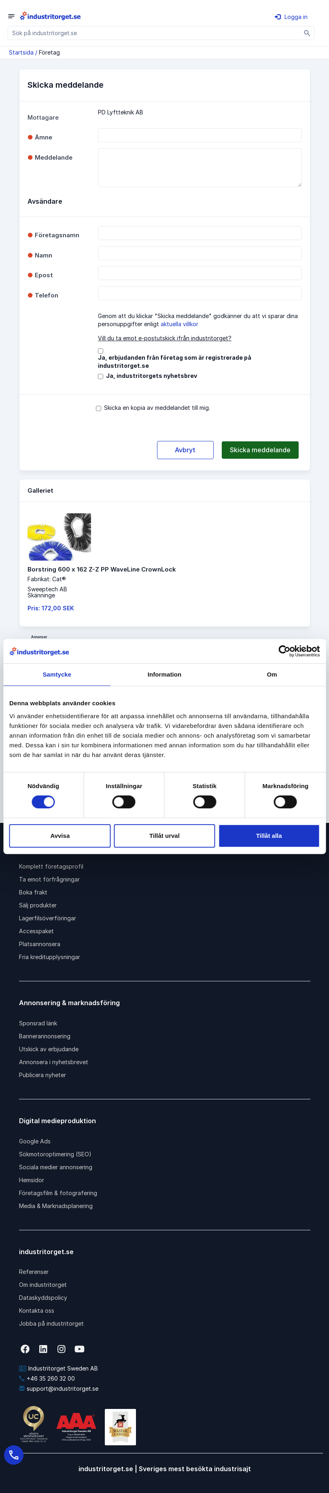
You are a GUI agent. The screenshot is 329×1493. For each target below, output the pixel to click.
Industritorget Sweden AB (58, 1368)
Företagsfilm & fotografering (58, 1192)
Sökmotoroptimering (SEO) (55, 1154)
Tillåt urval (164, 835)
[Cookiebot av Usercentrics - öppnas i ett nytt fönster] (284, 651)
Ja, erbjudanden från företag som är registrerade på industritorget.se (174, 361)
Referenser (34, 1271)
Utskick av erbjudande (49, 1049)
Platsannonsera (39, 944)
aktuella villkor (179, 324)
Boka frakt (33, 892)
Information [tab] (165, 674)
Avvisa (60, 835)
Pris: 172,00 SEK (51, 608)
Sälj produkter (38, 905)
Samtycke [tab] (56, 674)
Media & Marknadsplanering (56, 1205)
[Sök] (307, 33)
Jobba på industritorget (51, 1323)
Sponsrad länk (38, 1023)
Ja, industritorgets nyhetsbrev (151, 375)
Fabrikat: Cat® (47, 579)
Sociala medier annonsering (55, 1167)
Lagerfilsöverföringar (47, 918)
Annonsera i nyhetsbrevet (53, 1062)
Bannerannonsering (44, 1036)
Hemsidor (31, 1180)
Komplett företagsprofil (51, 866)
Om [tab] (272, 674)
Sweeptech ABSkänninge (47, 592)
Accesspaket (36, 931)
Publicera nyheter (42, 1074)
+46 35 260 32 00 (47, 1378)
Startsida (21, 52)
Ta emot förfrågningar (49, 879)
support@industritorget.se (58, 1388)
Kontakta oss (36, 1310)
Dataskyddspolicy (43, 1297)
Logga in (291, 16)
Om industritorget (43, 1284)
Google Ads (35, 1141)
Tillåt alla (269, 835)
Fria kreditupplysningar (49, 956)
